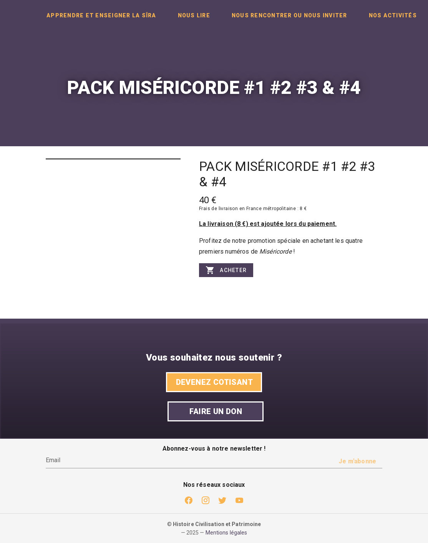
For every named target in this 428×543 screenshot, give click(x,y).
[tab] (101, 15)
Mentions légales (226, 533)
